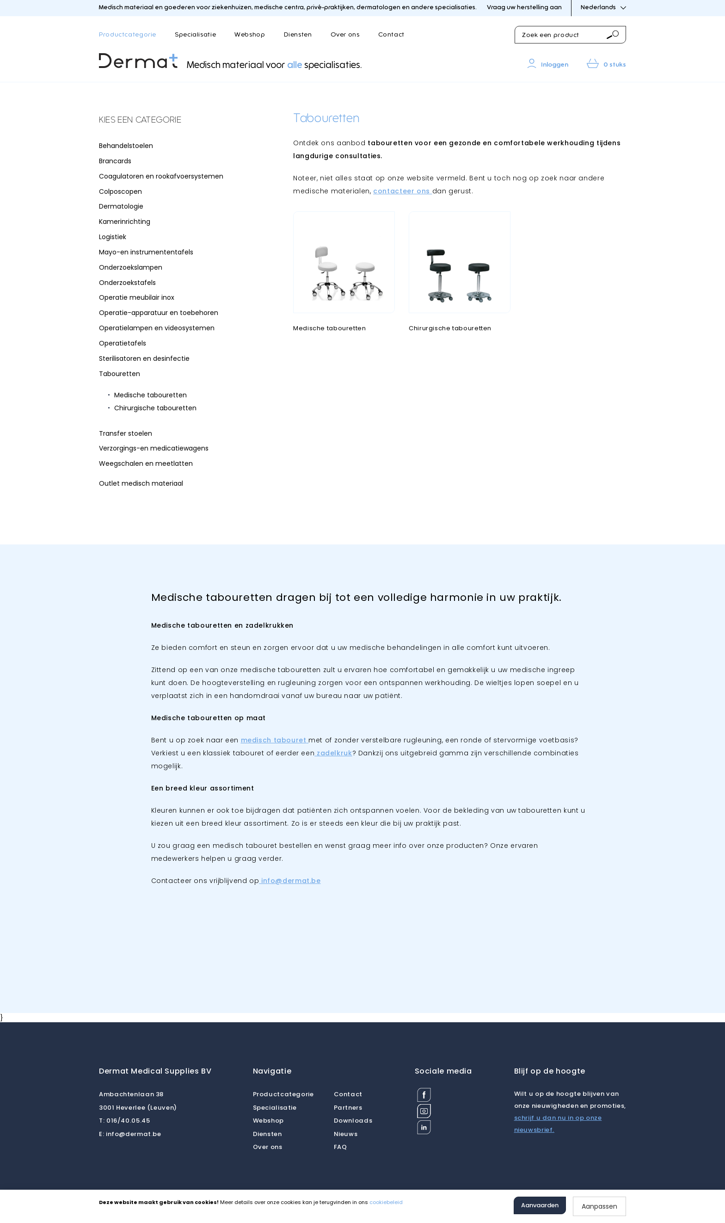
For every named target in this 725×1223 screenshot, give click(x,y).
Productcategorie (127, 34)
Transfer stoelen (125, 433)
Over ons (345, 34)
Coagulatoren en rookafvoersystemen (161, 176)
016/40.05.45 (124, 1120)
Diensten (298, 34)
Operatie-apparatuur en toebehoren (158, 312)
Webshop (249, 34)
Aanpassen (599, 1206)
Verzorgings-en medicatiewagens (154, 448)
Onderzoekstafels (127, 282)
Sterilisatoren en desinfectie (144, 358)
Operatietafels (122, 343)
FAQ (340, 1147)
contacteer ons (402, 191)
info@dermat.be (130, 1134)
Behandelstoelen (126, 145)
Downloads (353, 1120)
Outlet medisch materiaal (141, 483)
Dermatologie (121, 206)
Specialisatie (195, 34)
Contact (391, 34)
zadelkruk (333, 753)
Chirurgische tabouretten (155, 408)
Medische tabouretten (150, 395)
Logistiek (112, 236)
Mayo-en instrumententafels (146, 252)
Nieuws (346, 1134)
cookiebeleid (386, 1202)
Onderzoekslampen (130, 267)
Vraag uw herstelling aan (524, 8)
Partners (348, 1107)
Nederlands (603, 8)
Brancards (115, 161)
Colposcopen (120, 191)
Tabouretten (119, 373)
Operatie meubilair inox (136, 297)
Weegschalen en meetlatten (146, 463)
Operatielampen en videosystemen (157, 328)
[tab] (168, 121)
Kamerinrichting (124, 221)
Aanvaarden (540, 1205)
